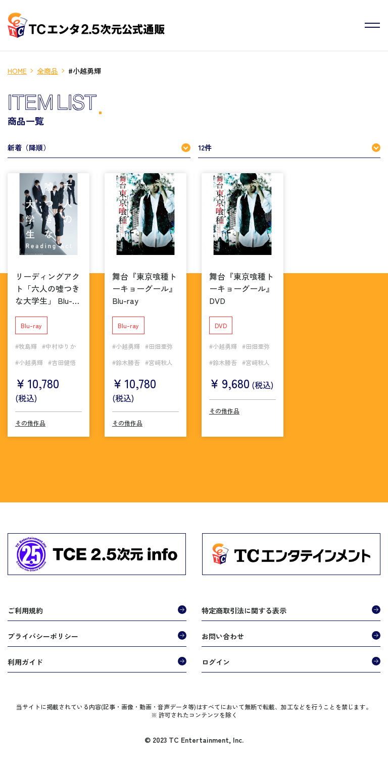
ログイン (216, 662)
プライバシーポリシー (43, 636)
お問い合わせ (223, 636)
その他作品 (30, 423)
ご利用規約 (25, 610)
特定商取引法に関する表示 (244, 610)
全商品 (47, 71)
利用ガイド (25, 662)
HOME (17, 71)
